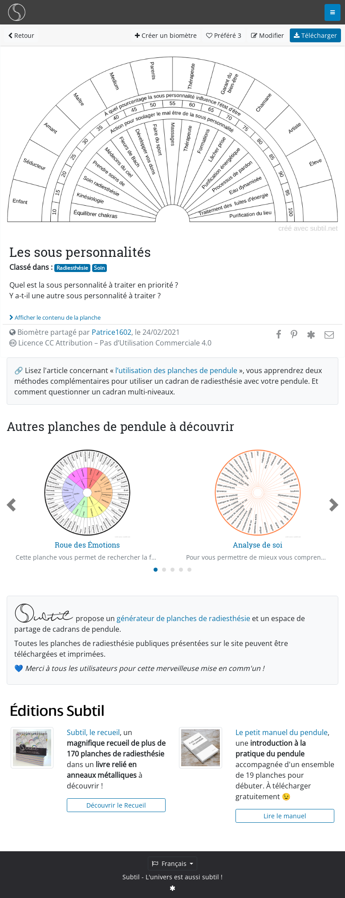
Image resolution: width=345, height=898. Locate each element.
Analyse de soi (257, 544)
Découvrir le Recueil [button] (116, 805)
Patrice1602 (111, 332)
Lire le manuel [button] (285, 816)
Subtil (131, 877)
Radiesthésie (72, 268)
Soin (99, 268)
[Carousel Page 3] (172, 570)
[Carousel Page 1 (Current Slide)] (156, 570)
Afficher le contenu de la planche (55, 317)
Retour (21, 35)
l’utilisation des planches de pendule (176, 370)
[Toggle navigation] (333, 12)
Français (170, 863)
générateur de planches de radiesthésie (183, 618)
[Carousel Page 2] (164, 570)
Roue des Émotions (87, 544)
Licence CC (110, 343)
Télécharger (315, 35)
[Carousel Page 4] (181, 570)
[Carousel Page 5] (189, 570)
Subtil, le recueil (93, 732)
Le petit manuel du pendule (281, 732)
